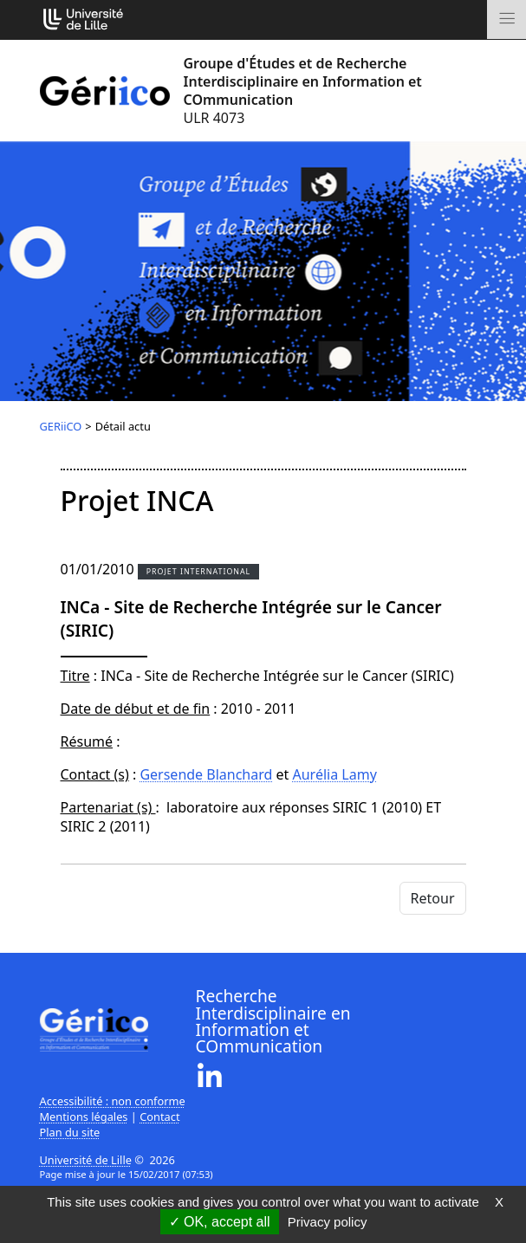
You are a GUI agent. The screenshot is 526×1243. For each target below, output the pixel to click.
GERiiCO (61, 426)
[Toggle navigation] (506, 19)
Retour (433, 898)
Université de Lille (86, 1160)
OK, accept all (219, 1221)
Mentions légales (84, 1116)
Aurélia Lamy (335, 774)
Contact (159, 1116)
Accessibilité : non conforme (112, 1101)
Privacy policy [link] (327, 1221)
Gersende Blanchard (206, 774)
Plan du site (70, 1132)
